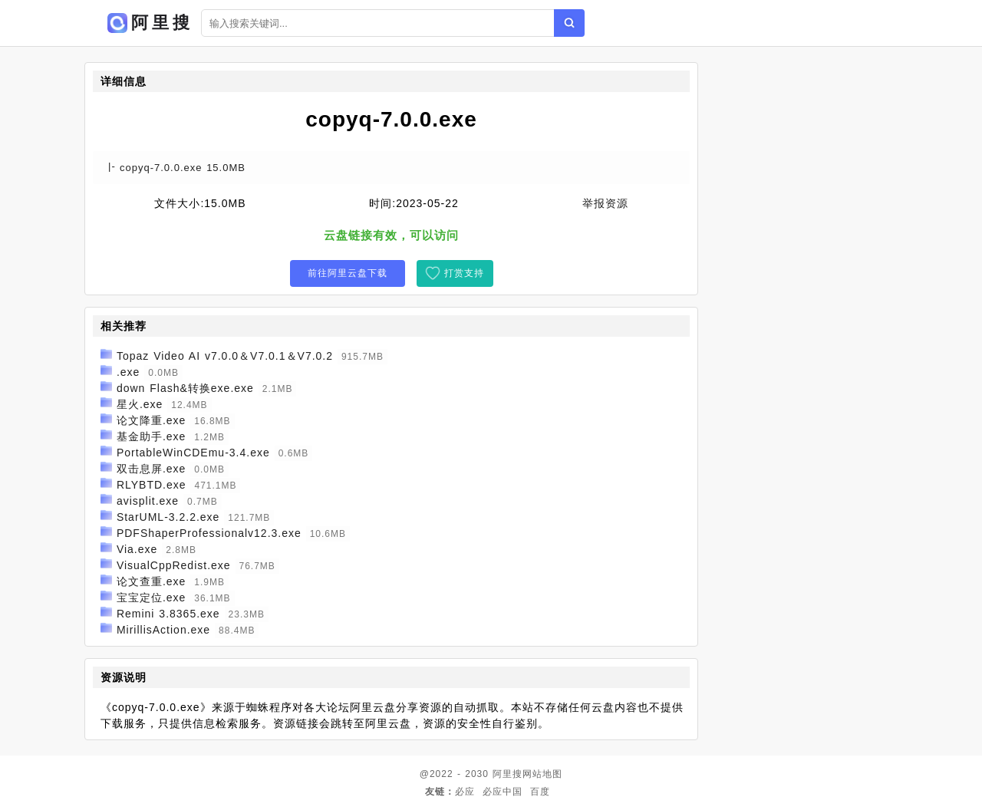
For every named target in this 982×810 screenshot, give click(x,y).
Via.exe (137, 549)
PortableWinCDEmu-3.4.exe (193, 452)
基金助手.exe (151, 436)
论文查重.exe (151, 581)
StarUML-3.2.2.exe (168, 517)
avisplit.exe (148, 501)
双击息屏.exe (151, 469)
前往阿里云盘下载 (347, 273)
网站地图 (542, 774)
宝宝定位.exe (151, 597)
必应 (465, 791)
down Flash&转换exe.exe (185, 388)
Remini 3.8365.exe (168, 614)
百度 (540, 791)
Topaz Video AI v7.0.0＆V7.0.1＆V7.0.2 (225, 356)
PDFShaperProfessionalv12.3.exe (209, 533)
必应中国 (502, 791)
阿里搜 (507, 774)
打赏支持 (464, 273)
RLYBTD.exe (151, 485)
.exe (128, 372)
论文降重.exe (151, 420)
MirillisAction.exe (163, 630)
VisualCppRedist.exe (174, 565)
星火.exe (140, 404)
